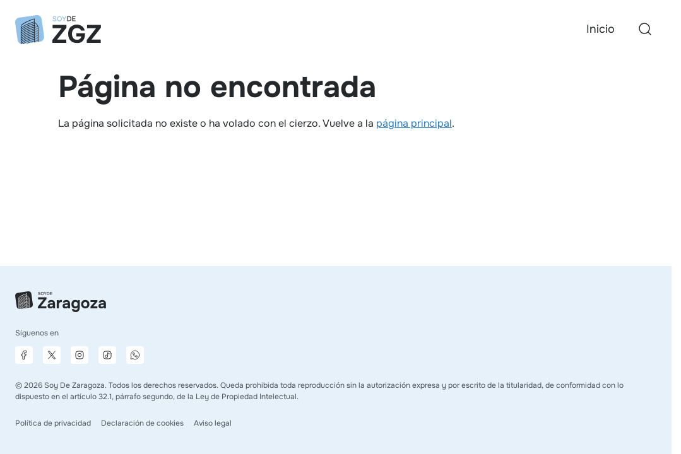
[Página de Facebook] (24, 355)
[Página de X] (52, 355)
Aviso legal (213, 423)
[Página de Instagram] (79, 355)
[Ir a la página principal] (58, 29)
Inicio (600, 29)
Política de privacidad (53, 423)
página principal (414, 123)
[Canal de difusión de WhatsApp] (135, 355)
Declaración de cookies (142, 423)
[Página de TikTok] (107, 355)
